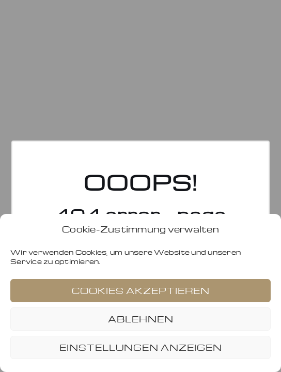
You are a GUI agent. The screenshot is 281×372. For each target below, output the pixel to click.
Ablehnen (141, 319)
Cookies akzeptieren (141, 290)
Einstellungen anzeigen (140, 347)
